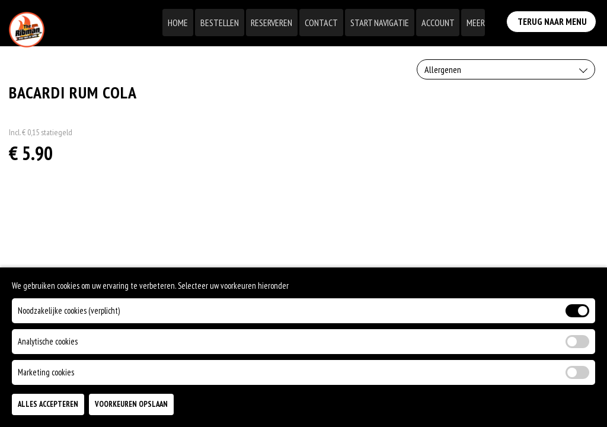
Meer (476, 22)
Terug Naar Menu (553, 20)
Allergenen (442, 69)
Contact (324, 22)
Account (439, 22)
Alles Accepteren (48, 404)
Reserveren (276, 22)
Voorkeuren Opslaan (131, 404)
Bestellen (225, 22)
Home (184, 22)
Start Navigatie (382, 22)
